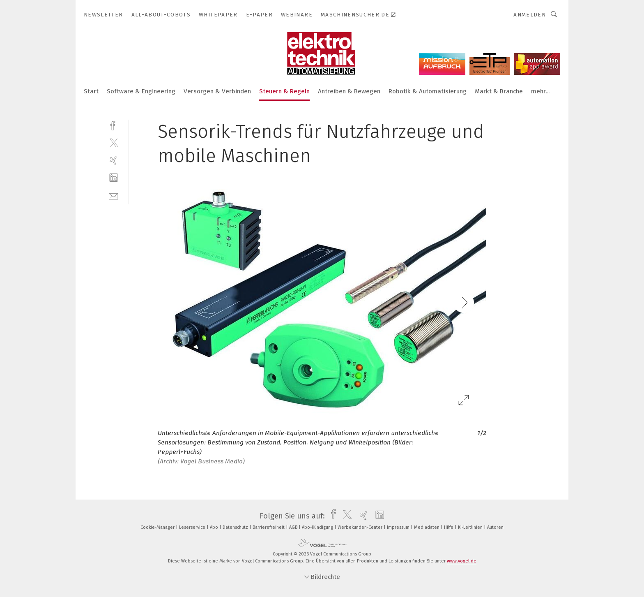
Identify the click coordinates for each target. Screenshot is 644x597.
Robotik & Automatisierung (428, 91)
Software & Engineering (141, 91)
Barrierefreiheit (269, 527)
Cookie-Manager (158, 527)
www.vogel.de (461, 561)
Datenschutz (236, 527)
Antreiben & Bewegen (349, 91)
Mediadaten (427, 527)
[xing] (113, 160)
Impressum (399, 527)
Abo (214, 527)
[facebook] (113, 125)
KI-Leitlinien (471, 527)
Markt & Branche (499, 91)
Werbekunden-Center (361, 527)
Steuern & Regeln (284, 91)
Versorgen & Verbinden (217, 91)
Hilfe (449, 527)
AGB (294, 527)
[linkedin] (113, 178)
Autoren (495, 527)
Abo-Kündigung (318, 527)
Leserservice (193, 527)
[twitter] (113, 142)
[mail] (113, 195)
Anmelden (529, 14)
